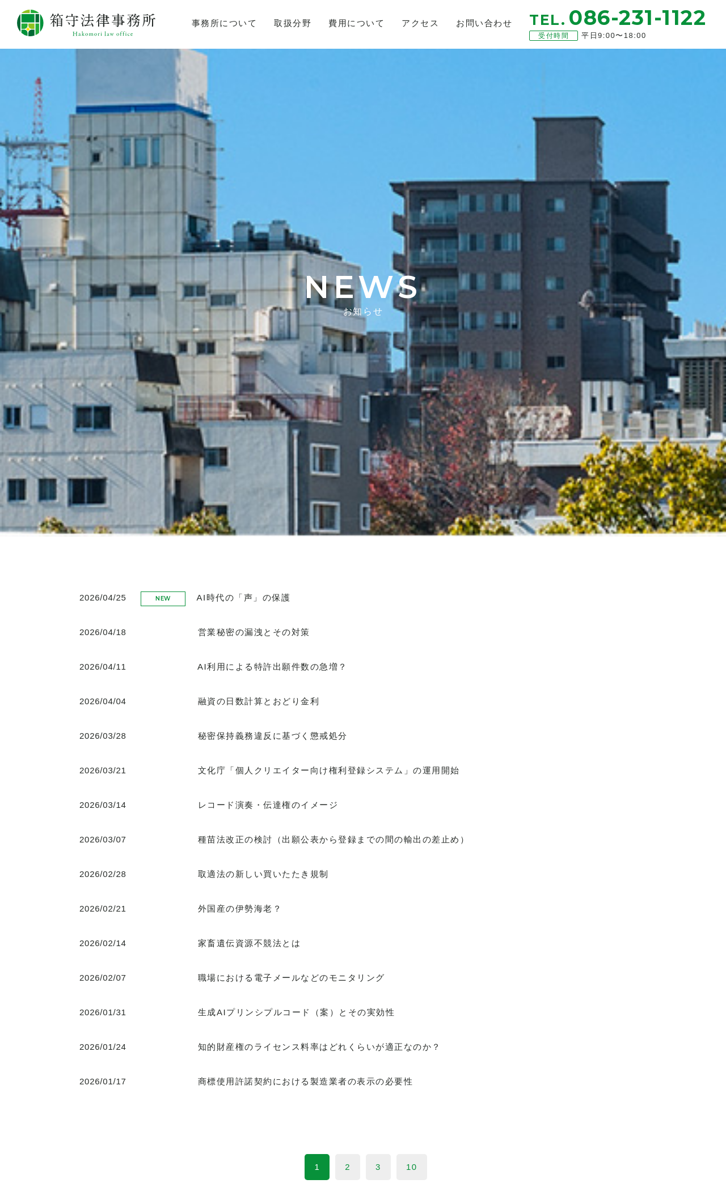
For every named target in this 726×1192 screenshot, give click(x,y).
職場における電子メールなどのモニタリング (291, 977)
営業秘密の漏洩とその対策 (254, 632)
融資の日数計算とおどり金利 (259, 701)
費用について (356, 23)
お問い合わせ (484, 23)
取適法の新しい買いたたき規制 (263, 874)
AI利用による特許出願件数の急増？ (272, 666)
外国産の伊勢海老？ (240, 908)
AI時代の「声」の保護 (244, 597)
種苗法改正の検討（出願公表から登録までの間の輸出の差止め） (334, 839)
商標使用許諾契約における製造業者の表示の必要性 (305, 1081)
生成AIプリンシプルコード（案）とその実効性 (296, 1012)
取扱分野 (292, 23)
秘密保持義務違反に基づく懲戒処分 (273, 735)
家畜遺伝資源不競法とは (249, 943)
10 (411, 1167)
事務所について (225, 23)
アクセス (420, 23)
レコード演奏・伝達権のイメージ (268, 805)
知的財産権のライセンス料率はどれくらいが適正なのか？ (319, 1046)
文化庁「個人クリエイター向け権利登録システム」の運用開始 (329, 770)
